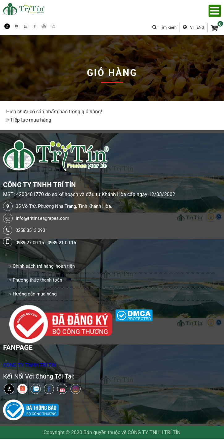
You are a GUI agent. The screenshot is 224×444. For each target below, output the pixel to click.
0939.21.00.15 (62, 242)
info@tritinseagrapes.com (42, 218)
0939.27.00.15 (29, 242)
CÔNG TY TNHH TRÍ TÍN (29, 365)
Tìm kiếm (164, 27)
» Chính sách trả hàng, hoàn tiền (42, 266)
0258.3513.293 (30, 230)
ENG (200, 27)
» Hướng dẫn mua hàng (33, 294)
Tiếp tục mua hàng (30, 120)
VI (192, 27)
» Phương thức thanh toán (35, 280)
